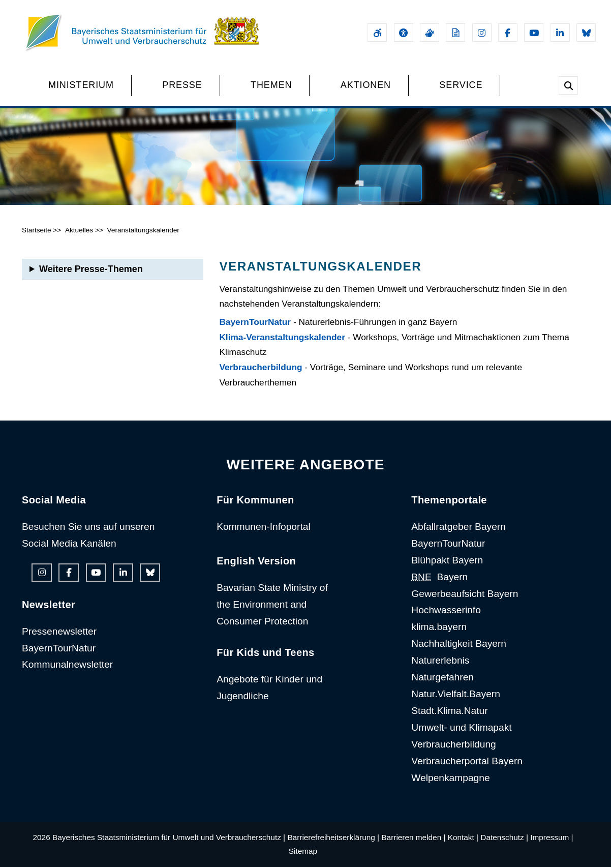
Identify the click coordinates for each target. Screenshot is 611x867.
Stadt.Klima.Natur (449, 710)
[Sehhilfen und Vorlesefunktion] (403, 32)
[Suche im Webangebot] (568, 85)
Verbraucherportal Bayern (467, 761)
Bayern (439, 577)
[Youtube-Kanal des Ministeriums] (533, 32)
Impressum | (551, 837)
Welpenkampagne (450, 777)
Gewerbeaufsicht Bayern (464, 593)
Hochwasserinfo (446, 610)
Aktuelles (79, 230)
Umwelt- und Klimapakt (461, 727)
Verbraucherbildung (260, 367)
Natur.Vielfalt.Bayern (455, 694)
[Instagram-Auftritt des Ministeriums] (482, 32)
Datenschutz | (504, 837)
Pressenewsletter (59, 631)
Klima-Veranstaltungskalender (282, 337)
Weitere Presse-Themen (91, 269)
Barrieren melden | (413, 837)
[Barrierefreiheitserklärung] (377, 32)
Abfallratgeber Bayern (458, 526)
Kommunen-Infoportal (264, 526)
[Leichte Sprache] (455, 32)
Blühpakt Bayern (447, 560)
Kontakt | (463, 837)
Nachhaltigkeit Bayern (458, 643)
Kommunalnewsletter (67, 664)
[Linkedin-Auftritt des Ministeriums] (560, 32)
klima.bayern (439, 626)
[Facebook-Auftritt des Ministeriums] (507, 32)
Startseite (36, 230)
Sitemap (303, 851)
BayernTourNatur (255, 322)
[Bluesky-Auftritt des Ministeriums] (586, 32)
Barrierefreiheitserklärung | (333, 837)
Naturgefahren (442, 677)
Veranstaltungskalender (143, 230)
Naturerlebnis (440, 660)
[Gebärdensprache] (429, 32)
